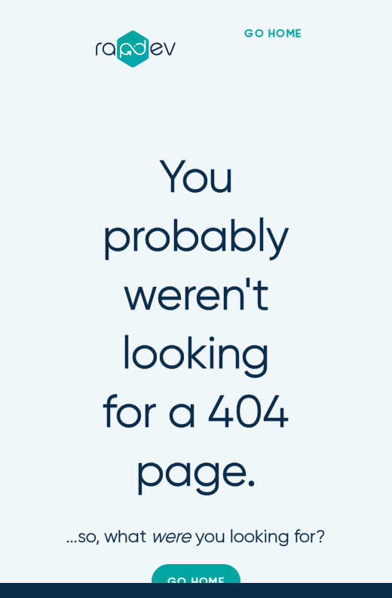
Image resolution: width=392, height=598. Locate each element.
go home (273, 34)
